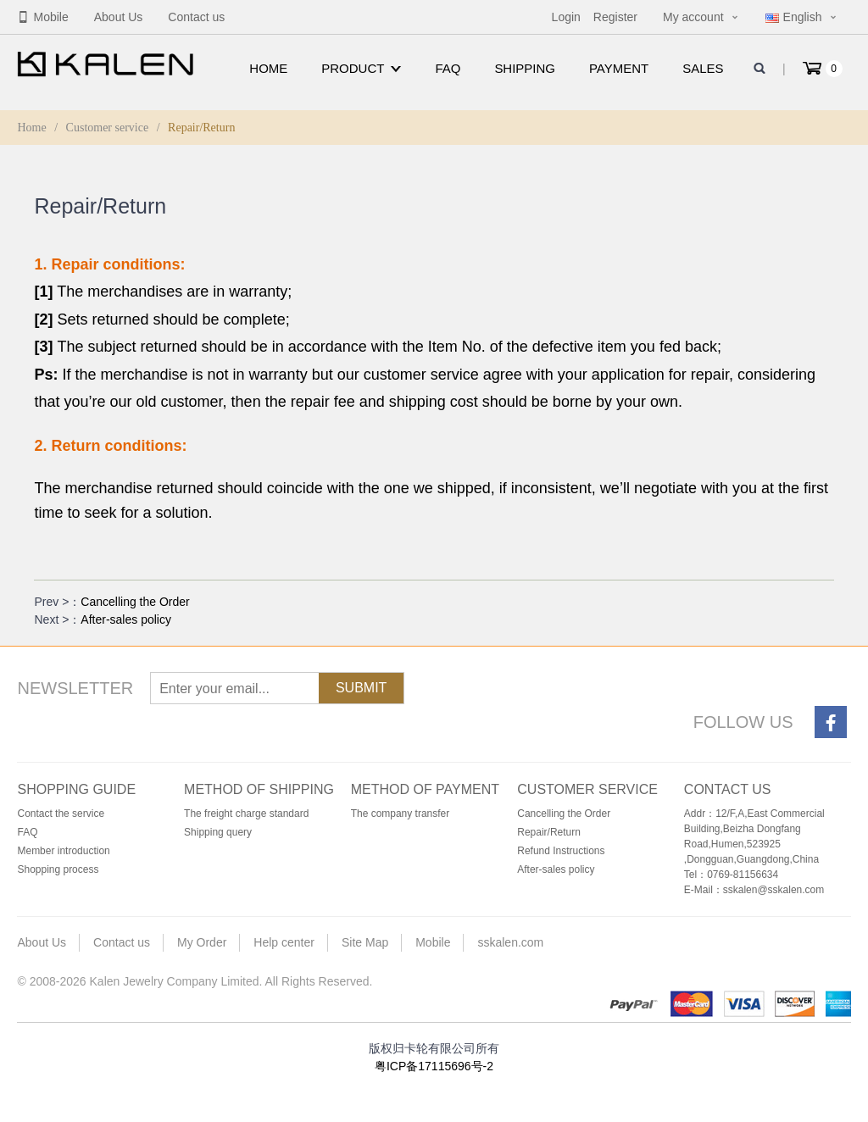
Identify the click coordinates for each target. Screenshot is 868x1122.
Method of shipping (259, 789)
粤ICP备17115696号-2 (434, 1066)
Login (566, 17)
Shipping (524, 68)
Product (361, 68)
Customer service (107, 127)
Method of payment (425, 789)
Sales (702, 68)
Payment (618, 68)
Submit (361, 687)
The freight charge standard (246, 813)
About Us (118, 17)
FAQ (447, 68)
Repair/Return (549, 832)
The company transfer (400, 813)
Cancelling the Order (135, 601)
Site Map (365, 942)
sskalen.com (510, 942)
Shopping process (57, 869)
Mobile (42, 17)
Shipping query (218, 832)
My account (693, 17)
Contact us (196, 17)
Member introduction (63, 851)
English (793, 17)
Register (615, 17)
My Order (201, 942)
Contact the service (60, 813)
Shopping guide (76, 789)
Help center (283, 942)
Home (268, 68)
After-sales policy (126, 619)
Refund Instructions (560, 851)
